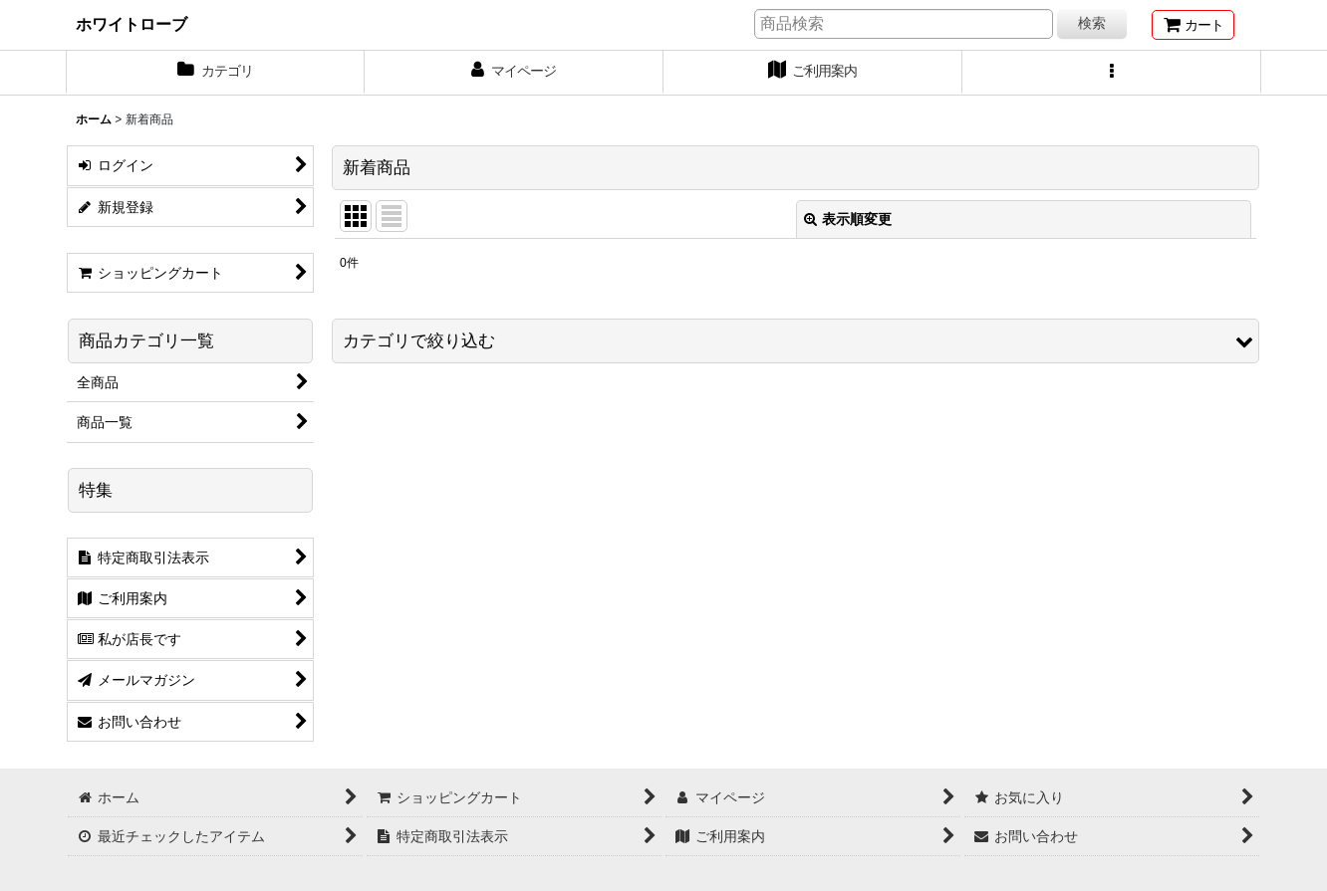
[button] (1111, 73)
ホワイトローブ (131, 24)
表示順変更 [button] (848, 219)
